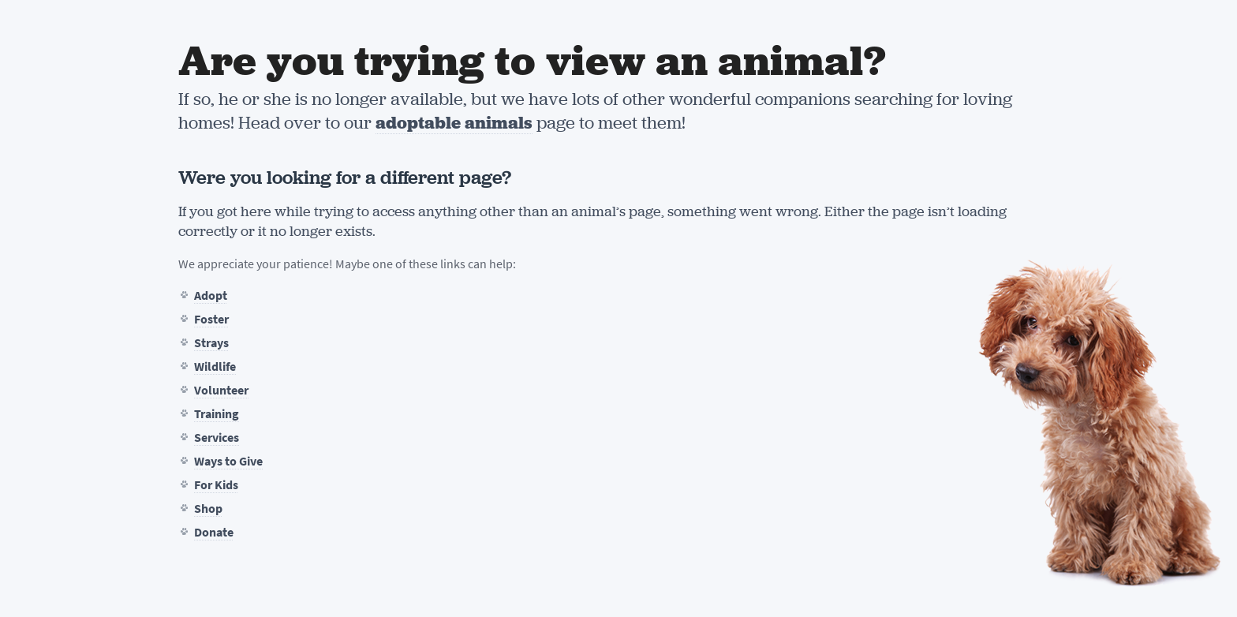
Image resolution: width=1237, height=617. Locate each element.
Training (216, 414)
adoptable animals (454, 122)
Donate (214, 532)
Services (216, 437)
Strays (211, 343)
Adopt (210, 295)
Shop (208, 508)
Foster (211, 319)
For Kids (216, 485)
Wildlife (215, 366)
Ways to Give (228, 461)
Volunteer (221, 390)
